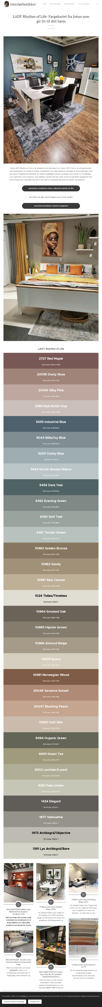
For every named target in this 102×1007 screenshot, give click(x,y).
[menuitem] (46, 4)
